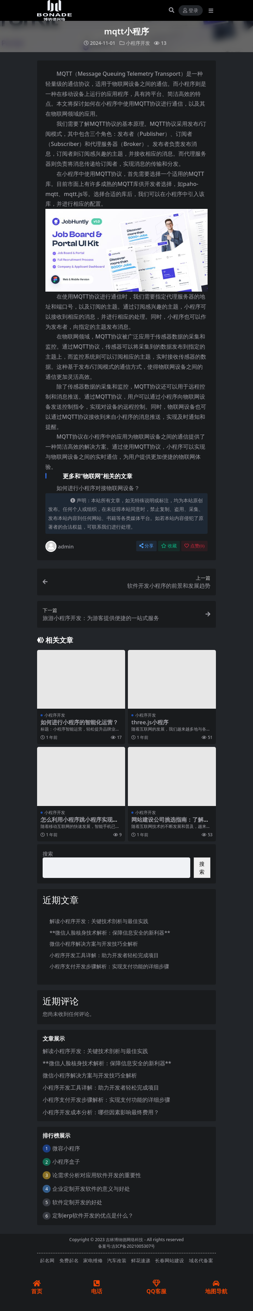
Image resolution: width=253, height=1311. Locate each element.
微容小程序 (66, 1148)
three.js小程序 (149, 722)
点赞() (194, 545)
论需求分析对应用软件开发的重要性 (96, 1175)
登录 (190, 10)
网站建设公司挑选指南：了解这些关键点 (170, 822)
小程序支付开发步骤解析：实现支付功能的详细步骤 (109, 966)
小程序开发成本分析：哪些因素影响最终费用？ (101, 1112)
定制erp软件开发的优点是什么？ (92, 1215)
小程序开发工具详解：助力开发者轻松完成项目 (104, 954)
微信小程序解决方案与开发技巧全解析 (94, 943)
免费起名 (69, 1260)
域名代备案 (201, 1260)
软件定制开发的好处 (77, 1202)
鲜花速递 (140, 1260)
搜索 (48, 853)
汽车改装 (117, 1260)
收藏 (169, 545)
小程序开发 (138, 43)
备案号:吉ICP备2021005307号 (126, 1246)
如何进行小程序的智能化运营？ (79, 722)
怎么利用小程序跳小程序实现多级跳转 (79, 822)
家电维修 (93, 1260)
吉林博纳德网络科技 (124, 1240)
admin (59, 546)
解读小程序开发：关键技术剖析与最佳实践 (99, 921)
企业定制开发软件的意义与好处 (91, 1188)
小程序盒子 (66, 1161)
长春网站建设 (169, 1260)
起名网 (47, 1260)
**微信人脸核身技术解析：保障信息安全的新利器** (110, 932)
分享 (146, 545)
